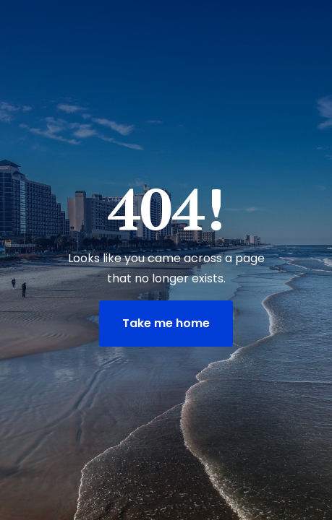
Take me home (166, 323)
